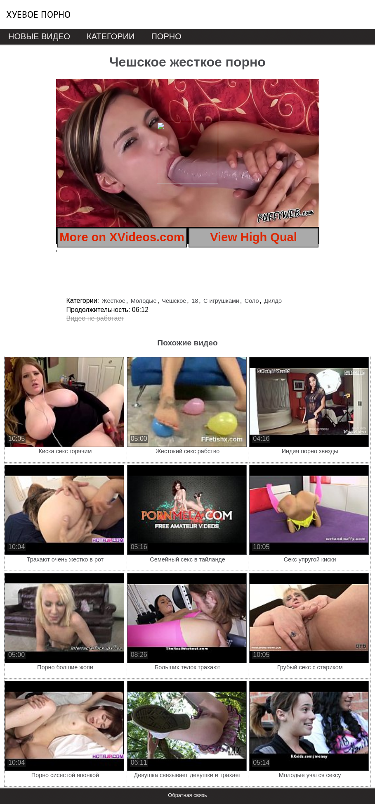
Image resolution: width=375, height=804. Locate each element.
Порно (166, 36)
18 (194, 300)
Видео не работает (95, 318)
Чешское (174, 300)
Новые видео (39, 36)
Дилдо (273, 300)
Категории (110, 36)
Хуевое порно (38, 14)
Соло (252, 300)
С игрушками (221, 300)
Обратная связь (187, 795)
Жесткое (113, 300)
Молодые (144, 300)
